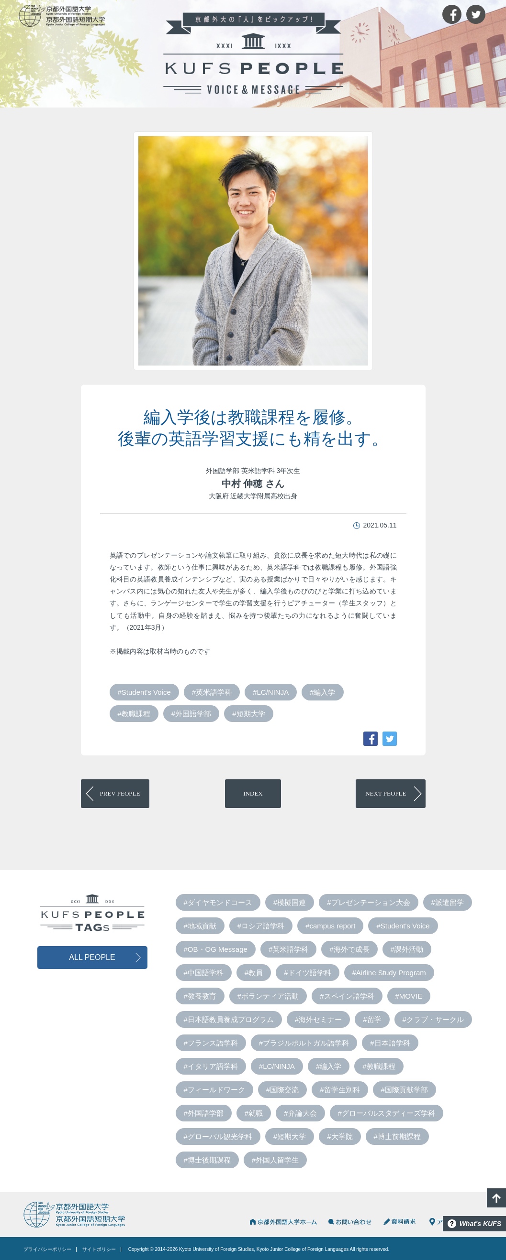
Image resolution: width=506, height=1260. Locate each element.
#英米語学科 (212, 692)
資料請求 (400, 1222)
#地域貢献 (200, 926)
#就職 (254, 1113)
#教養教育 (200, 996)
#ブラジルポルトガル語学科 (304, 1043)
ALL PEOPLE (92, 957)
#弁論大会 (300, 1113)
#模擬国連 (289, 902)
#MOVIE (409, 996)
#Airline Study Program (389, 973)
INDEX (252, 793)
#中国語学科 (204, 973)
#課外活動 (407, 949)
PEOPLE (120, 793)
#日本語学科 (390, 1043)
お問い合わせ (350, 1222)
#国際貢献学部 (404, 1090)
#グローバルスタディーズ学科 (386, 1113)
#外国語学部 (191, 714)
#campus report (330, 926)
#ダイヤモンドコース (218, 902)
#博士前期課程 (397, 1136)
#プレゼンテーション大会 (368, 902)
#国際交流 (282, 1090)
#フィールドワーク (214, 1090)
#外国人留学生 (275, 1160)
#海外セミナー (318, 1019)
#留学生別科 (340, 1090)
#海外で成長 (349, 949)
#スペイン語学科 (347, 996)
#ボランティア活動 (268, 996)
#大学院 (339, 1136)
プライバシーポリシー (47, 1249)
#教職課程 (134, 714)
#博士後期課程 (207, 1160)
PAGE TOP (496, 1197)
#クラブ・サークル (433, 1019)
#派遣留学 (447, 902)
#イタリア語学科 (211, 1066)
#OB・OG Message (215, 949)
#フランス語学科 (211, 1043)
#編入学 (322, 692)
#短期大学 (248, 714)
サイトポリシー (99, 1249)
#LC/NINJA (271, 692)
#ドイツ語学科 (307, 973)
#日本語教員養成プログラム (229, 1019)
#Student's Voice (144, 692)
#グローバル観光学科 (218, 1136)
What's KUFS (480, 1224)
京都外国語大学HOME (283, 1222)
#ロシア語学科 (260, 926)
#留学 (372, 1019)
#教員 (254, 973)
